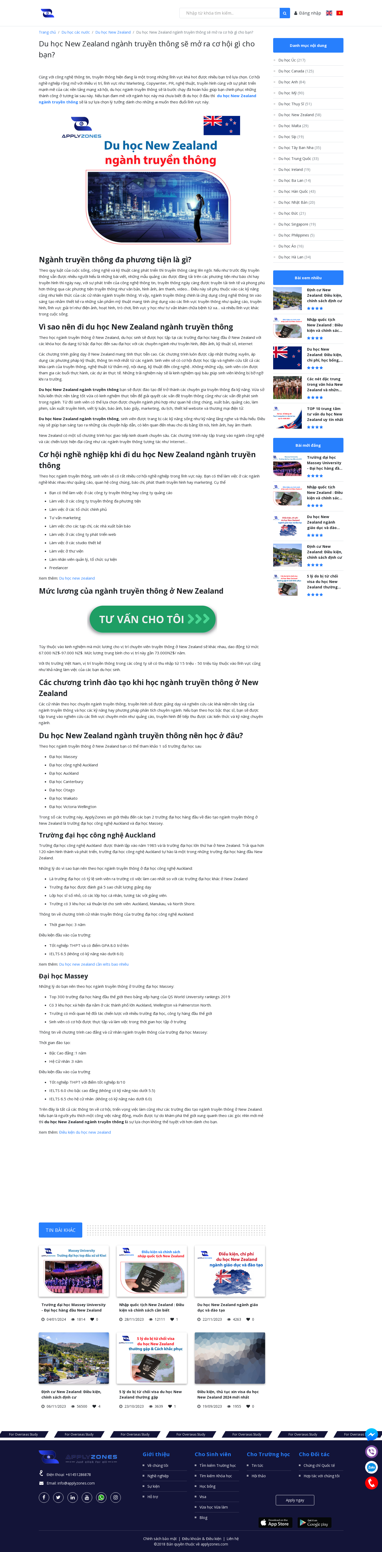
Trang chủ (47, 32)
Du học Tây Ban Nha (299, 147)
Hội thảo (259, 1475)
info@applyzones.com (76, 1483)
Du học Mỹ (291, 92)
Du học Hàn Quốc (297, 191)
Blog (203, 1517)
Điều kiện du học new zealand (85, 1132)
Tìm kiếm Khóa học (215, 1475)
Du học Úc (291, 60)
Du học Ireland (294, 169)
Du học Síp (291, 136)
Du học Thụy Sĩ (295, 103)
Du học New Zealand (113, 32)
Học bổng (207, 1486)
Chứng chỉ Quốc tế (319, 1465)
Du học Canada (296, 71)
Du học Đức (292, 213)
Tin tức (257, 1465)
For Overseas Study (79, 1434)
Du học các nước (75, 32)
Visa (202, 1496)
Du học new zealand (77, 578)
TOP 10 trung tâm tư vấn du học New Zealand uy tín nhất (325, 414)
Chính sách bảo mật (160, 1538)
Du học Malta (293, 125)
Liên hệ (233, 1538)
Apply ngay (295, 1500)
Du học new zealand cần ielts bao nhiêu (94, 964)
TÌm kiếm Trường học (217, 1465)
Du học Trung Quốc (298, 158)
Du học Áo (291, 246)
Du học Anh (291, 81)
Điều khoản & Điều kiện (201, 1538)
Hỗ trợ (152, 1496)
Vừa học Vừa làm (213, 1507)
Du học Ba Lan (294, 180)
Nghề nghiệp (158, 1475)
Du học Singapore (297, 224)
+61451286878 (78, 1474)
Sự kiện (153, 1486)
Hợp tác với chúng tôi (322, 1475)
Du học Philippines (296, 235)
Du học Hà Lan (294, 256)
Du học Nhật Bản (296, 202)
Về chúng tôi (157, 1465)
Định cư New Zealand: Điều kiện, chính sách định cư (324, 295)
